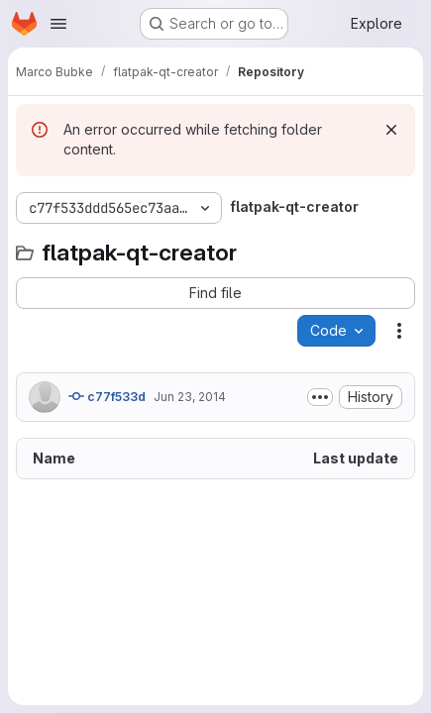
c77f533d (107, 396)
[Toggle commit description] (320, 397)
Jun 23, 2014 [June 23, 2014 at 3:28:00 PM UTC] (190, 396)
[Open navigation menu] (58, 24)
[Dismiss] (391, 130)
